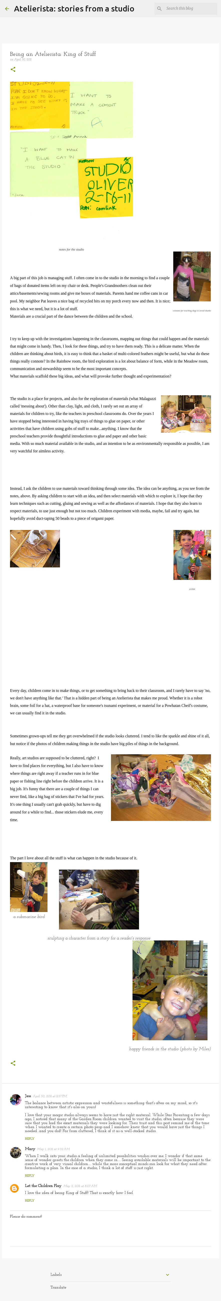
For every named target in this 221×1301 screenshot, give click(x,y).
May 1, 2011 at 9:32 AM (53, 1149)
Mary (30, 1149)
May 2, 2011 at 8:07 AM (80, 1186)
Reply (29, 1139)
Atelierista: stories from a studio (74, 8)
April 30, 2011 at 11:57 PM (50, 1096)
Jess (28, 1096)
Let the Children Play (43, 1186)
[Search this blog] (190, 9)
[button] (13, 70)
